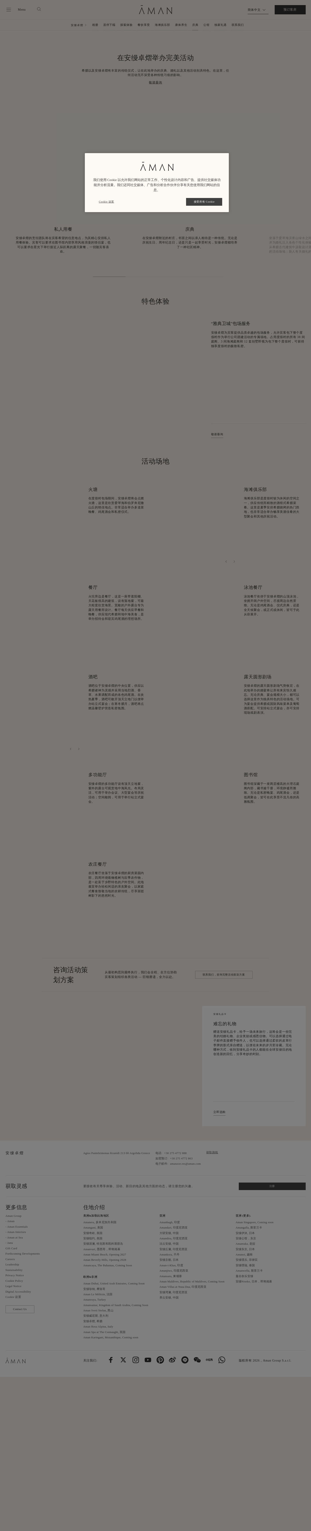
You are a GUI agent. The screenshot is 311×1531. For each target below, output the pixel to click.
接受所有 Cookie (204, 201)
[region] (157, 182)
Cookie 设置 (106, 201)
